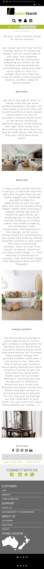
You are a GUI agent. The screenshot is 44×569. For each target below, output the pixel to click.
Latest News (7, 525)
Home (10, 27)
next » (37, 457)
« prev (6, 457)
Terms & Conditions (10, 499)
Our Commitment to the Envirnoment (18, 512)
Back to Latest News (13, 462)
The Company (7, 521)
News (17, 27)
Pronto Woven (23, 560)
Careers (5, 529)
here (33, 252)
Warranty (6, 495)
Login (4, 490)
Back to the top (33, 462)
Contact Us (7, 508)
